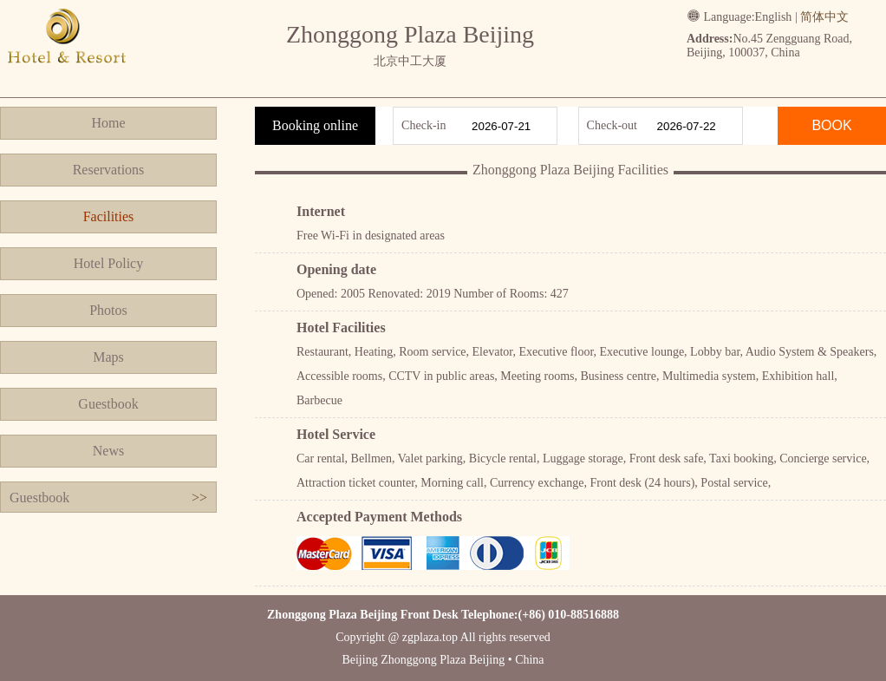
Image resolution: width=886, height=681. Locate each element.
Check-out (612, 125)
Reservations (109, 169)
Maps (108, 357)
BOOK (831, 125)
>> (199, 497)
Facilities (108, 216)
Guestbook (108, 403)
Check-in (423, 125)
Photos (108, 310)
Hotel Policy (108, 263)
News (108, 450)
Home (108, 122)
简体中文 (824, 16)
